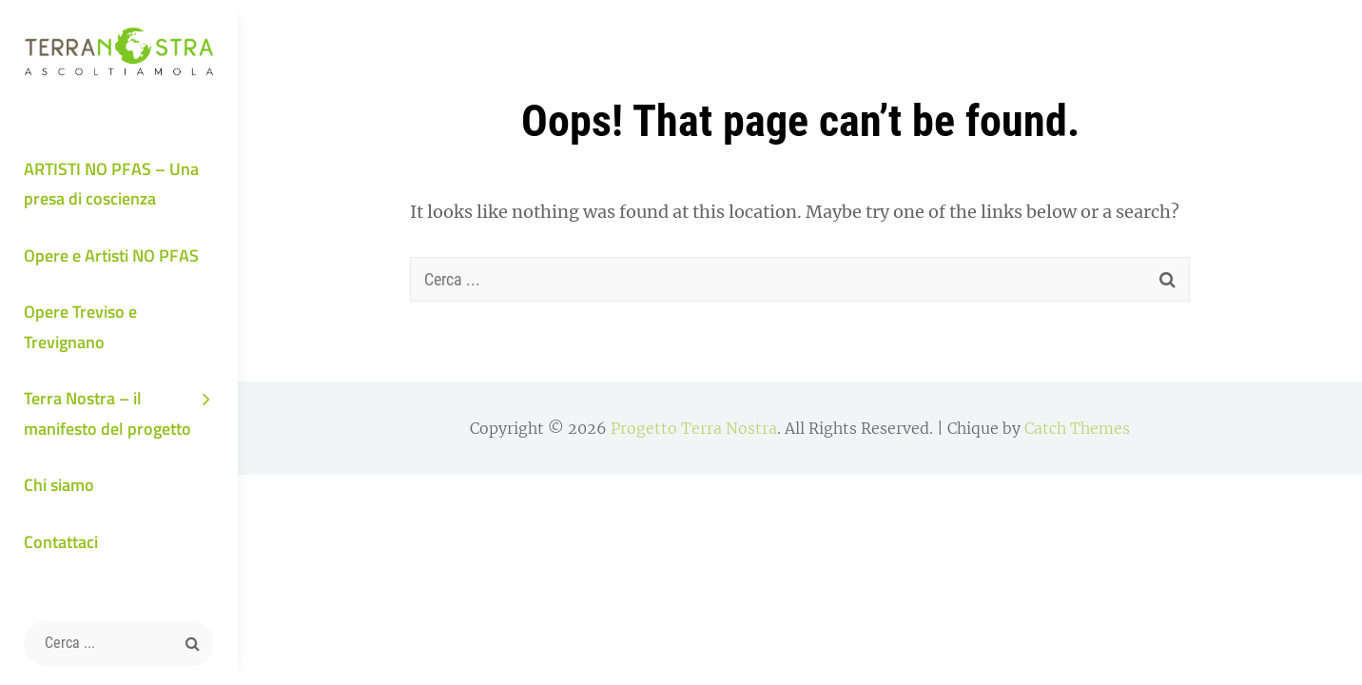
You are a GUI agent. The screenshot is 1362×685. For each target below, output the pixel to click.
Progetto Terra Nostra (694, 428)
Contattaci (61, 542)
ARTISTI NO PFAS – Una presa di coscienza (111, 184)
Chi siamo (59, 485)
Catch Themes (1077, 428)
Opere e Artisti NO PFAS (111, 255)
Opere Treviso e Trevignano (80, 327)
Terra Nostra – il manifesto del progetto (107, 413)
